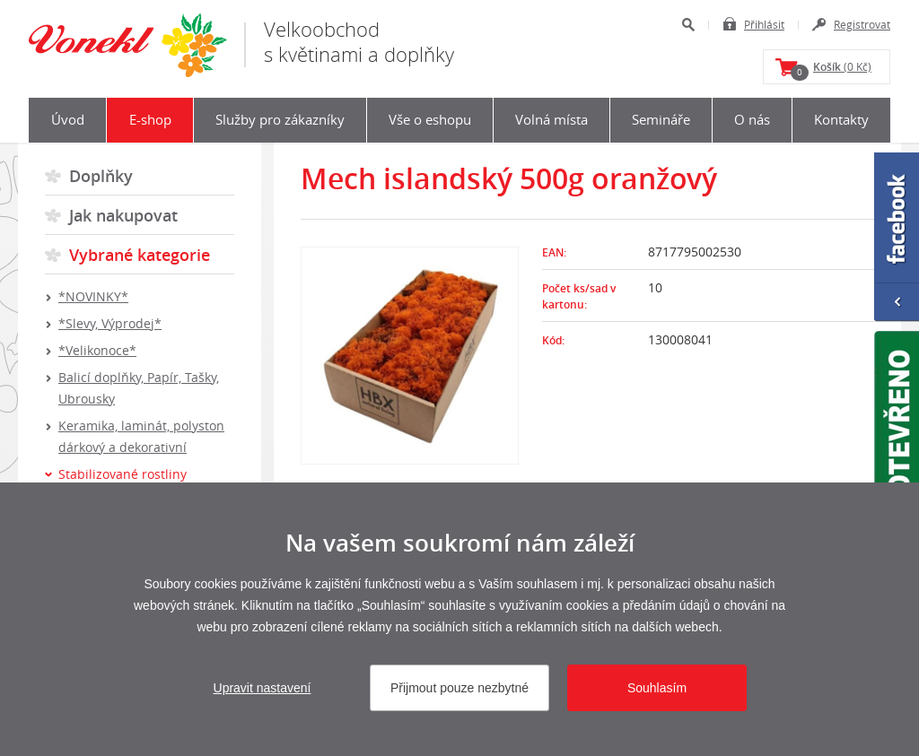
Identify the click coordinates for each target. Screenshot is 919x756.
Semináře (661, 119)
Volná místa (551, 119)
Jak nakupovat (123, 215)
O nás (752, 119)
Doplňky (101, 176)
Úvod (67, 119)
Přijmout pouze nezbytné (459, 688)
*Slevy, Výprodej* (110, 323)
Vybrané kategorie (139, 254)
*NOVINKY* (93, 296)
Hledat (688, 24)
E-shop (150, 119)
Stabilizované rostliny (122, 473)
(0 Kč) (831, 70)
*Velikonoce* (97, 350)
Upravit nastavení (262, 688)
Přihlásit (764, 24)
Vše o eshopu (430, 119)
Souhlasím (657, 688)
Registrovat (862, 24)
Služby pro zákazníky (280, 119)
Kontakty (841, 119)
